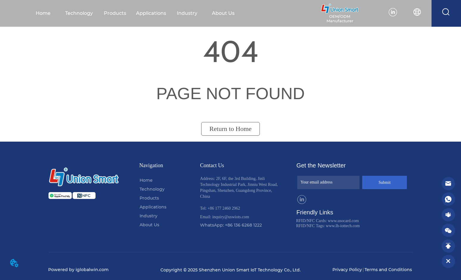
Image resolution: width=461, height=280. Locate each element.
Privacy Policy (347, 269)
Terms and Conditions (388, 269)
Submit (384, 182)
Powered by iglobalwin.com (78, 269)
